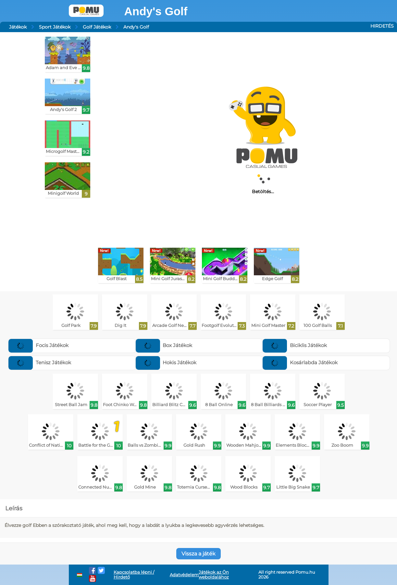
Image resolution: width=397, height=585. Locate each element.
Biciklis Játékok (295, 345)
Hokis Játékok (166, 362)
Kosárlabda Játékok (300, 362)
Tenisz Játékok (39, 362)
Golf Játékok (97, 27)
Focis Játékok (38, 345)
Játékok (18, 27)
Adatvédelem (184, 574)
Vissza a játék (198, 554)
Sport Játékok (54, 27)
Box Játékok (164, 345)
